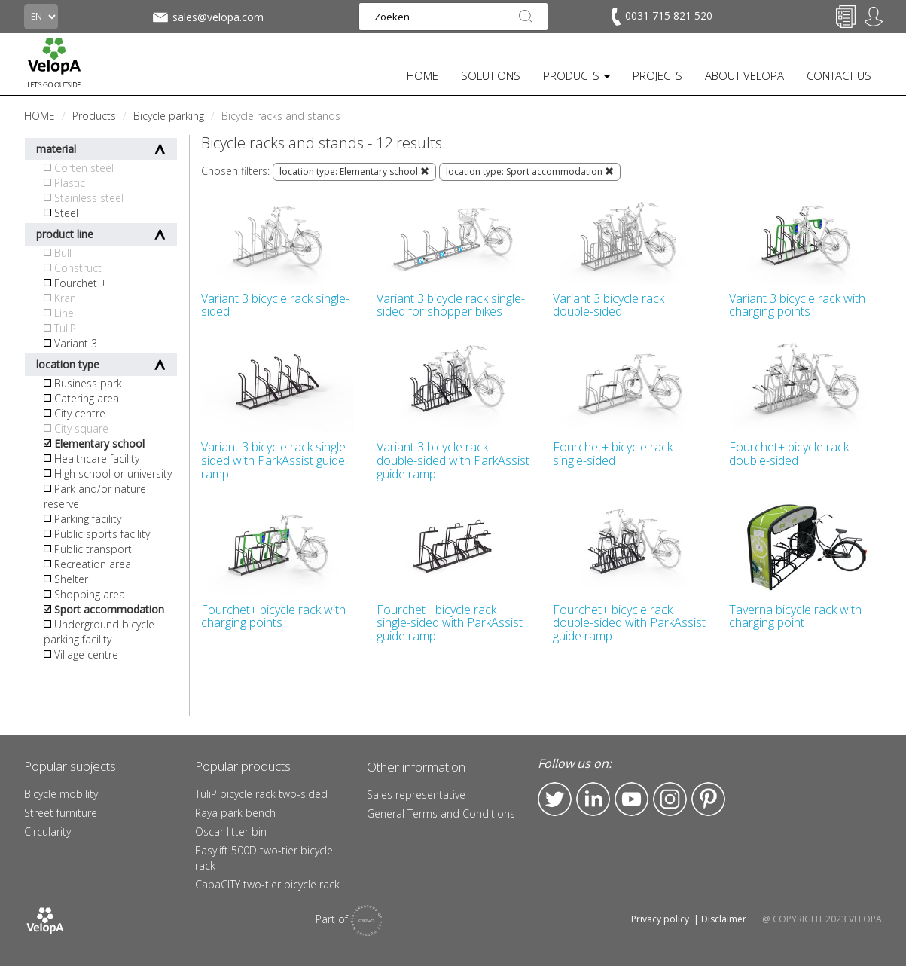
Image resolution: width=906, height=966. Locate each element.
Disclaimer (723, 919)
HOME (422, 75)
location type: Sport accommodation (530, 171)
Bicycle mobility (61, 794)
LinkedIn (593, 799)
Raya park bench (235, 813)
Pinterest (708, 799)
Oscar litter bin (231, 831)
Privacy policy (660, 919)
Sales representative (416, 794)
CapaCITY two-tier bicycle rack (267, 884)
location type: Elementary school (354, 171)
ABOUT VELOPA (744, 75)
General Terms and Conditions (441, 813)
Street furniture (60, 813)
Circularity (47, 831)
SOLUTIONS (490, 75)
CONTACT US (839, 75)
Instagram (670, 799)
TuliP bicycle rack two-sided (261, 794)
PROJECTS (657, 75)
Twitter (555, 799)
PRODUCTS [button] (576, 75)
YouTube (631, 799)
